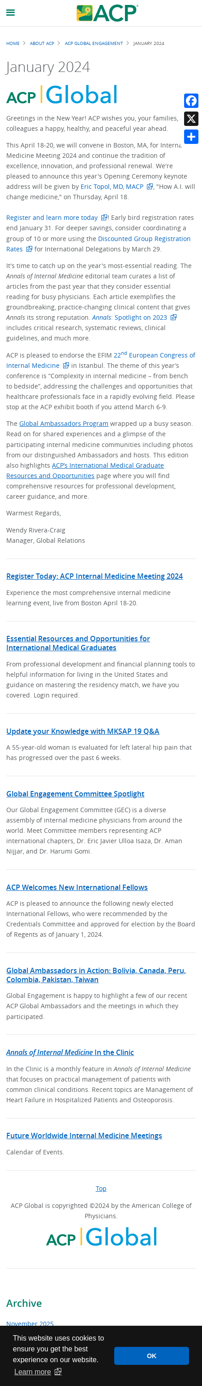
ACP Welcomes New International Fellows (77, 887)
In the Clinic (70, 1052)
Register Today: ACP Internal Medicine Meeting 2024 (94, 576)
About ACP (42, 43)
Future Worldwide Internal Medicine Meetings (84, 1135)
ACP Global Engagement (94, 43)
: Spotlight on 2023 (129, 317)
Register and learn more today (52, 217)
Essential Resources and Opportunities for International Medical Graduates (78, 643)
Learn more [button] (32, 1372)
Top (101, 1188)
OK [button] (152, 1355)
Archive (24, 1303)
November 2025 (30, 1323)
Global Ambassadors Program (63, 423)
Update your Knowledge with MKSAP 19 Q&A (82, 731)
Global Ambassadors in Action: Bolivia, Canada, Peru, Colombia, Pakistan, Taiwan (96, 975)
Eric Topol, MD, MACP (112, 186)
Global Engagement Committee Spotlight (75, 794)
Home (13, 43)
